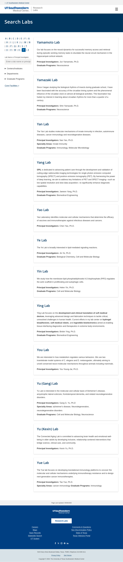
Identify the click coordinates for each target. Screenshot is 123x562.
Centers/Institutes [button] (14, 69)
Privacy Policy (55, 555)
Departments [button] (12, 74)
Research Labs (61, 521)
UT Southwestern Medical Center (17, 3)
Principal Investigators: (48, 62)
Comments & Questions (81, 527)
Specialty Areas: (44, 144)
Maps (35, 530)
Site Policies (68, 555)
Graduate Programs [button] (15, 79)
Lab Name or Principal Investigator (17, 57)
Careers (35, 527)
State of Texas (81, 533)
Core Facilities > (12, 86)
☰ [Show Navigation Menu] (116, 9)
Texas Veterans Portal (81, 536)
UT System (35, 539)
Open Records (35, 533)
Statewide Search (35, 536)
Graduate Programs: (46, 65)
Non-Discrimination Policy (81, 530)
